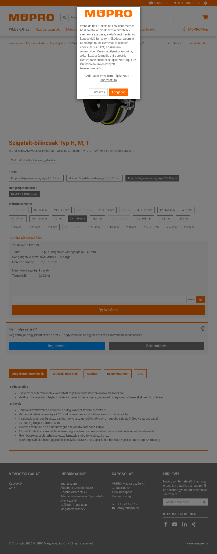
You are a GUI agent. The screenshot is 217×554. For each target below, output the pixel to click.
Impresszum (108, 80)
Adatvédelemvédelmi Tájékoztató (107, 75)
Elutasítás (98, 92)
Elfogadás (118, 92)
